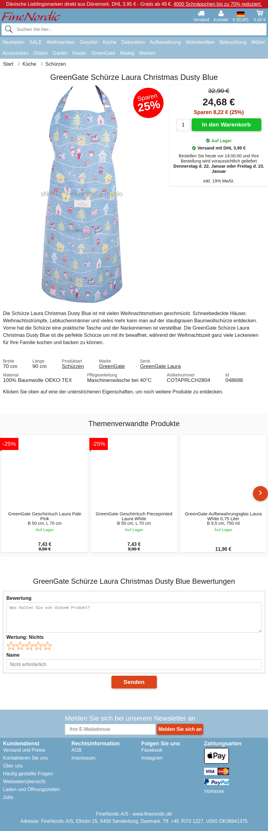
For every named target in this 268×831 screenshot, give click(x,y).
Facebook (152, 750)
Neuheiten (13, 42)
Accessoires (15, 53)
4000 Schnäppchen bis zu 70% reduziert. (218, 4)
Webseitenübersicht (24, 781)
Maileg (127, 53)
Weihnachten (61, 42)
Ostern (40, 53)
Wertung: (25, 637)
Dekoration (133, 42)
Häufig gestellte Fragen (28, 773)
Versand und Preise (24, 750)
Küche (109, 42)
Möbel (258, 42)
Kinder (79, 53)
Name (13, 655)
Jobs (8, 797)
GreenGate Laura (160, 366)
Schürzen (73, 366)
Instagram (152, 757)
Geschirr (89, 42)
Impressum (83, 757)
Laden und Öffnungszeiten (31, 789)
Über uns (13, 765)
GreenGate (103, 53)
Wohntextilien (200, 42)
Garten (60, 53)
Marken (147, 53)
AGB (76, 750)
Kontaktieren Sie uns (25, 757)
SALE (35, 42)
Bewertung (18, 598)
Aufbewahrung (165, 42)
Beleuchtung (233, 42)
